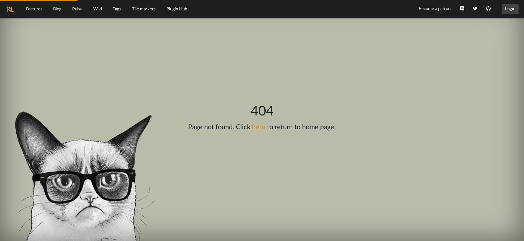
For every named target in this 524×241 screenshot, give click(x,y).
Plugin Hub (176, 9)
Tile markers (144, 9)
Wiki (97, 9)
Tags (117, 9)
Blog (57, 9)
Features (34, 9)
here (258, 127)
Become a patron (434, 9)
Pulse (77, 9)
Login (510, 9)
